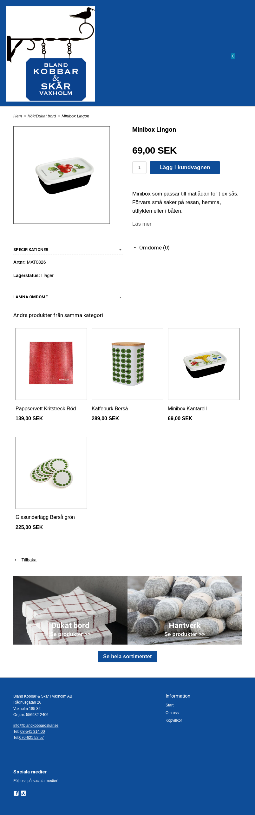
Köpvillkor (174, 720)
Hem (17, 116)
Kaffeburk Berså (110, 408)
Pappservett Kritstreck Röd (46, 408)
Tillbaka (24, 559)
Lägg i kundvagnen (185, 167)
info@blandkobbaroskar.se (35, 725)
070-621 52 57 (31, 737)
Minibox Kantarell (187, 408)
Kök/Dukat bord (42, 116)
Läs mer (142, 224)
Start (169, 705)
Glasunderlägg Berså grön (45, 517)
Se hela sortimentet (127, 656)
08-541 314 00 (32, 731)
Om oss (172, 713)
